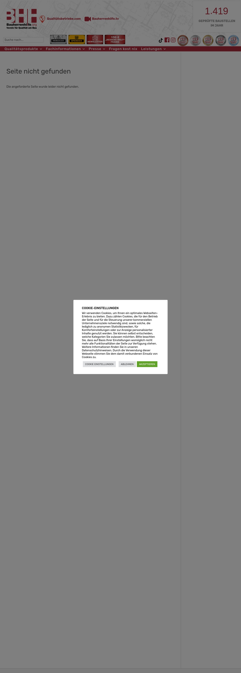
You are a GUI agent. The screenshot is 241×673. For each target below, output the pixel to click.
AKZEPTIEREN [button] (147, 364)
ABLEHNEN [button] (127, 364)
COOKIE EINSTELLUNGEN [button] (99, 364)
